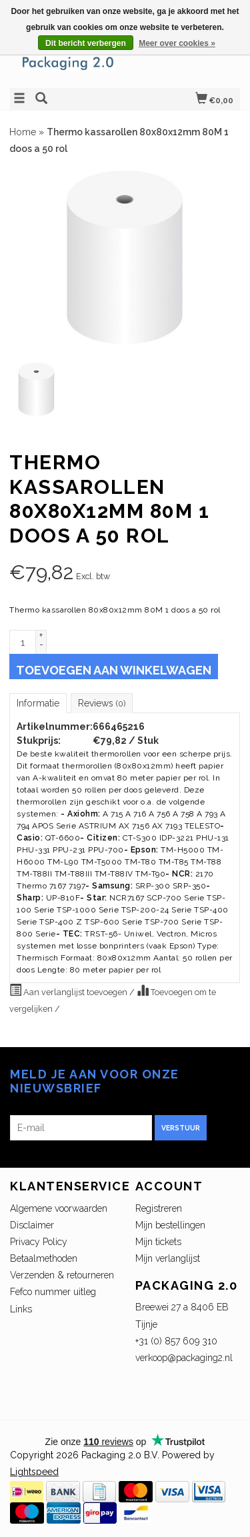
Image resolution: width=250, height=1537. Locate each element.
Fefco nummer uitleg (53, 1291)
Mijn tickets (158, 1241)
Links (21, 1309)
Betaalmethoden (43, 1258)
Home (22, 132)
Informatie (38, 703)
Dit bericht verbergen (85, 43)
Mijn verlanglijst (167, 1258)
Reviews (101, 703)
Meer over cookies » (177, 43)
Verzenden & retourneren (62, 1275)
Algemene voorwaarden (58, 1208)
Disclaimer (32, 1225)
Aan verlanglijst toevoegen (69, 990)
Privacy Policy (38, 1241)
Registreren (158, 1208)
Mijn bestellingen (170, 1225)
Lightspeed (34, 1471)
